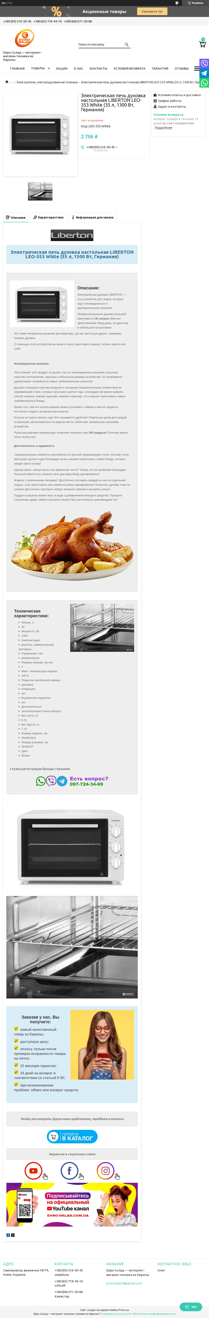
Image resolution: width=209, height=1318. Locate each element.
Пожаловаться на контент (117, 1313)
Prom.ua (124, 1310)
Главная (17, 68)
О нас (78, 68)
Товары (38, 68)
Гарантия (160, 68)
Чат (191, 1307)
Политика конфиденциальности (155, 1313)
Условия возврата (129, 68)
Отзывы (182, 68)
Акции (61, 68)
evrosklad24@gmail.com (124, 1283)
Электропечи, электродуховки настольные (47, 82)
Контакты (98, 68)
